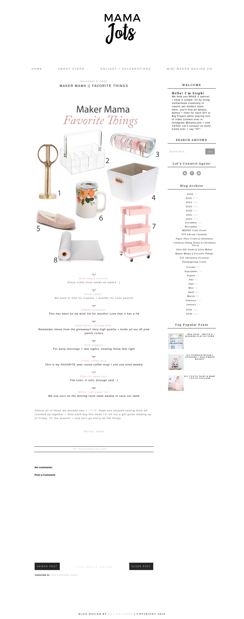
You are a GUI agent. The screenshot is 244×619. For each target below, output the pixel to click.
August (191, 275)
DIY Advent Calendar (194, 234)
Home (37, 68)
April (191, 292)
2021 (189, 215)
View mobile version (95, 567)
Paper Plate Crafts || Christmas (194, 238)
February (191, 300)
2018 (189, 314)
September (191, 271)
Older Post (141, 566)
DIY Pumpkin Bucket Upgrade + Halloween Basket (200, 357)
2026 (190, 194)
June (191, 284)
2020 (189, 219)
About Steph (71, 68)
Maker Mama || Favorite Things (194, 253)
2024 (189, 202)
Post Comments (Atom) (64, 575)
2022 (189, 210)
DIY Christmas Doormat (194, 258)
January (191, 304)
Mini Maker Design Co (189, 68)
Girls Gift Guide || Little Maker (194, 249)
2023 (189, 206)
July (191, 279)
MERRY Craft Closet (194, 230)
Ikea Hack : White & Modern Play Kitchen (199, 335)
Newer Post (47, 566)
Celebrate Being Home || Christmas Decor (194, 244)
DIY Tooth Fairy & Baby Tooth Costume (200, 377)
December (191, 222)
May (191, 288)
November (191, 226)
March (191, 296)
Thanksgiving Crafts (194, 262)
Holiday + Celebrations (125, 68)
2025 (189, 198)
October (191, 267)
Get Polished (121, 614)
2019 (189, 310)
